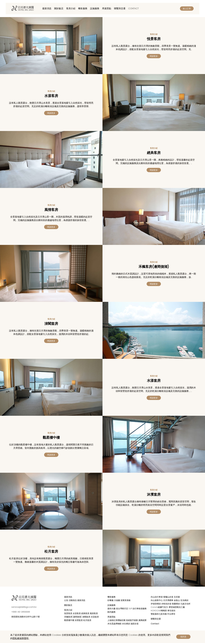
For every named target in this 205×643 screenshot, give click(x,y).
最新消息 (46, 8)
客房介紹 (70, 8)
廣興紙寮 (142, 620)
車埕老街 (171, 610)
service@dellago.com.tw (23, 607)
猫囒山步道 (168, 596)
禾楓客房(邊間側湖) (73, 616)
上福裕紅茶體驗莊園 (116, 620)
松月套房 (87, 620)
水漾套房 (95, 616)
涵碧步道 (135, 623)
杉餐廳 (110, 600)
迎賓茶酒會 (126, 600)
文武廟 (177, 596)
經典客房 (85, 613)
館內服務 (111, 612)
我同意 (183, 636)
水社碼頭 (126, 623)
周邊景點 (106, 8)
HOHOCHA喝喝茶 (159, 610)
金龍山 (177, 600)
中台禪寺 (171, 614)
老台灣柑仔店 (122, 608)
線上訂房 (187, 8)
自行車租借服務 (139, 608)
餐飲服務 (82, 8)
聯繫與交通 (119, 8)
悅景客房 (68, 613)
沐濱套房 (79, 620)
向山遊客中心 (157, 600)
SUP (130, 608)
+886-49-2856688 (20, 611)
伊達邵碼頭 (156, 603)
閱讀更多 (154, 56)
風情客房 (94, 613)
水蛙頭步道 (166, 603)
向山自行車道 (157, 596)
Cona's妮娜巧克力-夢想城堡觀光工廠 (168, 607)
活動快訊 (73, 600)
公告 (66, 600)
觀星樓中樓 (69, 620)
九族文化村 (185, 603)
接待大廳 (111, 608)
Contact (133, 8)
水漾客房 (77, 613)
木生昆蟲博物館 (114, 623)
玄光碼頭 (184, 600)
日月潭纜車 (168, 600)
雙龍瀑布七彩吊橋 (159, 614)
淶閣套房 (86, 616)
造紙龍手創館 (132, 620)
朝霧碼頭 (176, 603)
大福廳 (117, 600)
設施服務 (94, 8)
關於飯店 (58, 8)
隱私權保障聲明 (20, 638)
